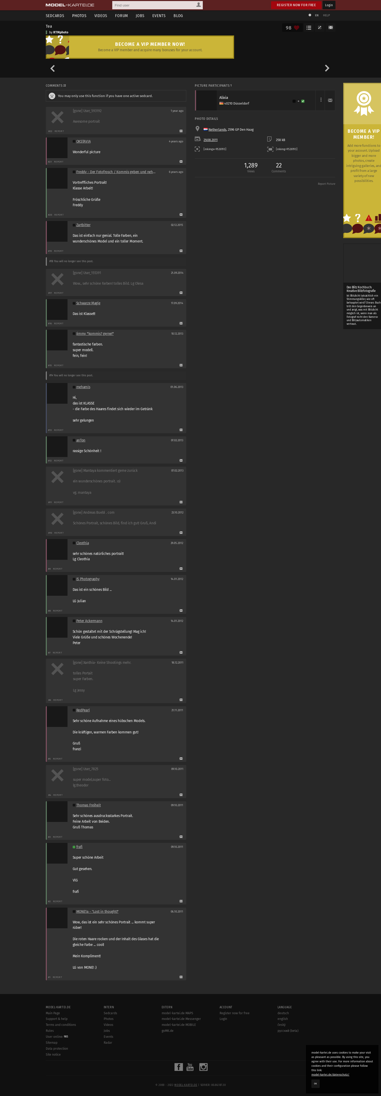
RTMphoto (60, 32)
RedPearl (83, 710)
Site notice (53, 1054)
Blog (178, 15)
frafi (79, 847)
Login (329, 5)
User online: (57, 1037)
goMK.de (168, 1031)
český (282, 1025)
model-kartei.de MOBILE (179, 1025)
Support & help (57, 1019)
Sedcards (55, 15)
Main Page (53, 1013)
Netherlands (217, 129)
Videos (101, 15)
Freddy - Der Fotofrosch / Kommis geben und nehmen (118, 172)
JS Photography (88, 579)
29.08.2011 (211, 140)
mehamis (83, 387)
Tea (49, 26)
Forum (121, 15)
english (283, 1019)
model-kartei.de (185, 1085)
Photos (79, 15)
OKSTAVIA (83, 141)
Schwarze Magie (88, 303)
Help (326, 15)
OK (315, 1083)
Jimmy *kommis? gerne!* (95, 334)
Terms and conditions (61, 1025)
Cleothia (82, 543)
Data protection (57, 1048)
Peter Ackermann (89, 621)
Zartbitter (83, 225)
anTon (81, 440)
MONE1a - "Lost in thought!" (97, 911)
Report (59, 131)
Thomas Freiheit (88, 805)
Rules (50, 1031)
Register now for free (296, 5)
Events (159, 15)
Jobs (140, 15)
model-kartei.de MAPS (177, 1013)
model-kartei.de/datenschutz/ (330, 1074)
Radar (108, 1042)
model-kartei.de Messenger (181, 1019)
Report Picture (326, 184)
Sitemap (51, 1042)
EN (317, 15)
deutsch (283, 1013)
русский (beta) (288, 1031)
